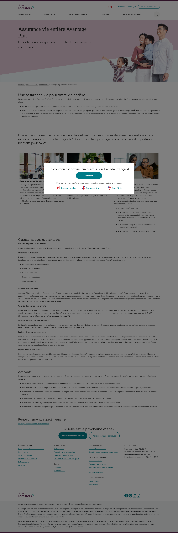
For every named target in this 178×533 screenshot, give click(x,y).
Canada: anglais (66, 188)
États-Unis (114, 188)
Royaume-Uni (90, 188)
